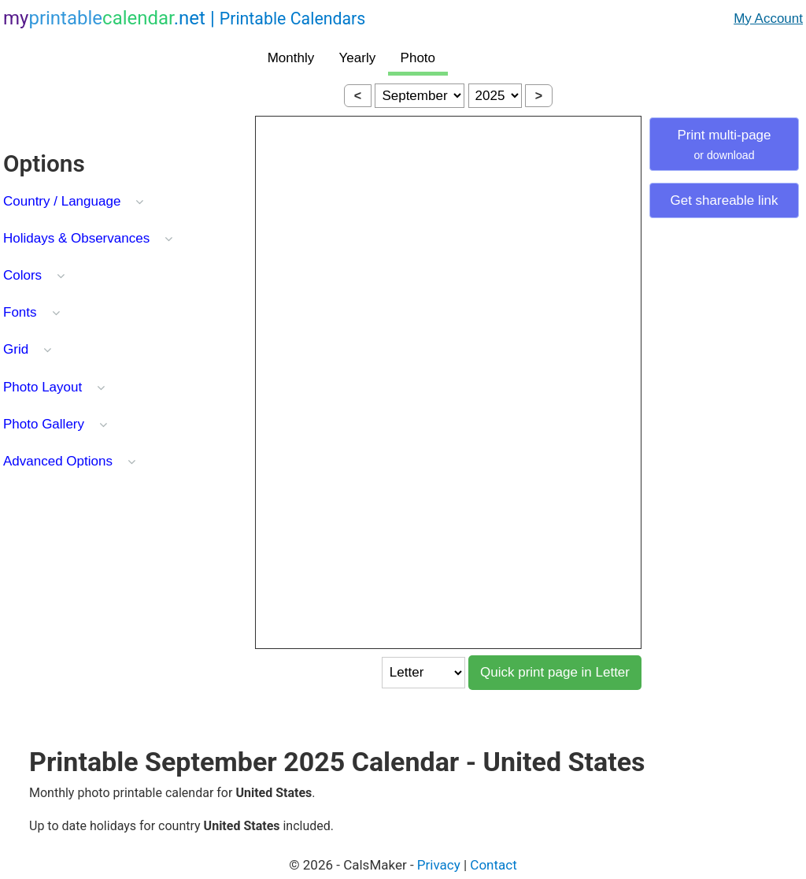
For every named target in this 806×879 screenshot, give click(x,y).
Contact (493, 865)
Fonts (20, 312)
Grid (15, 349)
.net (184, 18)
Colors (22, 275)
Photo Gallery (43, 424)
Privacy (438, 865)
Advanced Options (58, 461)
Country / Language (61, 201)
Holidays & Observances (76, 238)
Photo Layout (42, 387)
